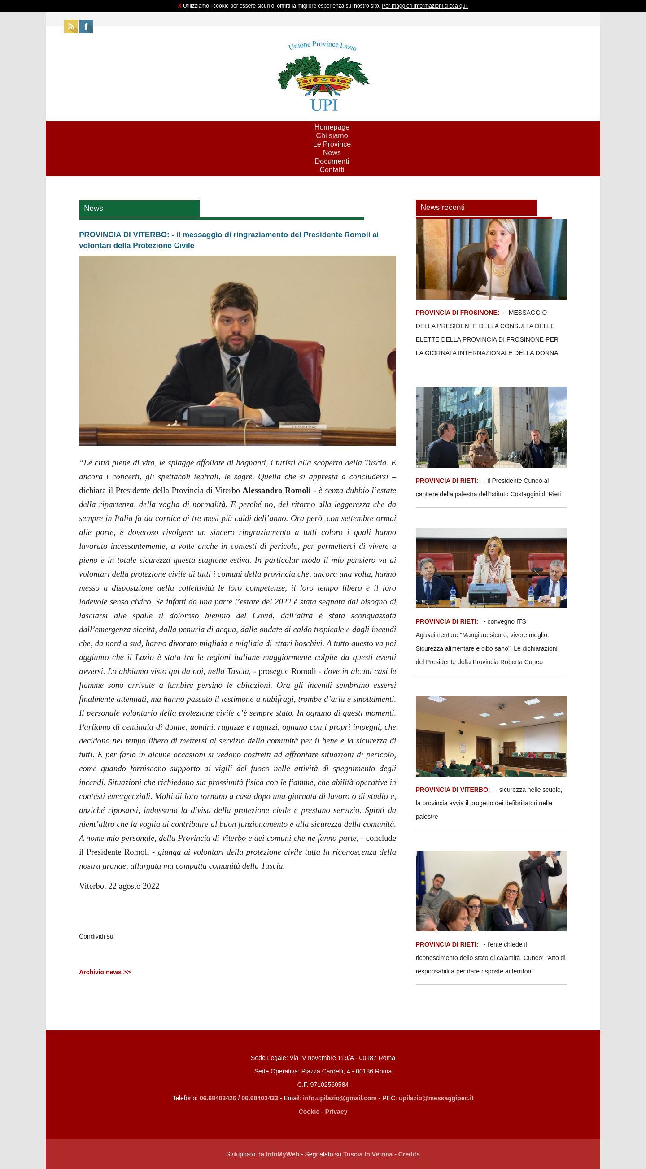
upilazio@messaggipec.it (436, 1098)
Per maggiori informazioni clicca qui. (425, 6)
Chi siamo (332, 135)
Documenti (332, 161)
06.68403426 (219, 1098)
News (332, 152)
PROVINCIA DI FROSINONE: (459, 312)
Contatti (331, 170)
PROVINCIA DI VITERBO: (453, 789)
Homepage (331, 127)
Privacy (336, 1111)
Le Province (332, 144)
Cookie (309, 1111)
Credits (409, 1154)
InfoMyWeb (282, 1154)
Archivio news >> (105, 972)
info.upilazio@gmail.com (340, 1098)
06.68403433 (259, 1098)
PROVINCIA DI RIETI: (448, 480)
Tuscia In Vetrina (368, 1154)
